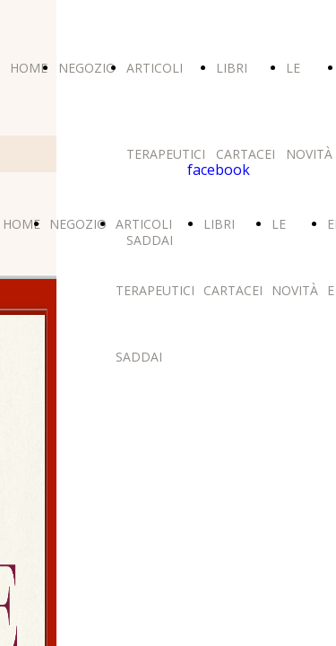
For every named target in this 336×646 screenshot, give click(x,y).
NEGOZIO (87, 67)
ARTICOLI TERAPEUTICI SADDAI (165, 154)
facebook (218, 169)
